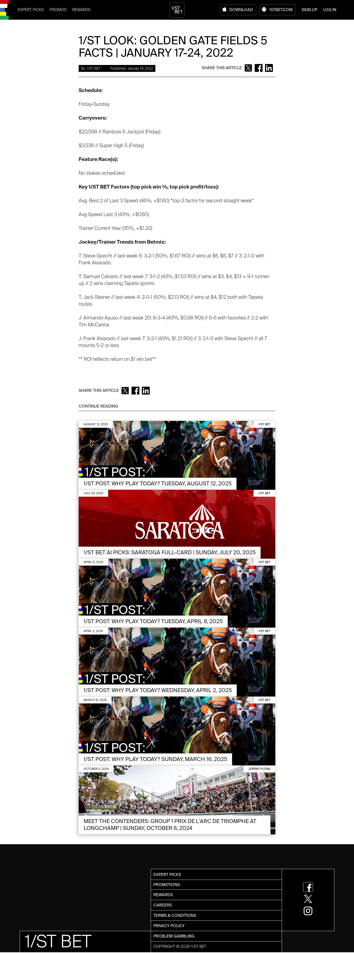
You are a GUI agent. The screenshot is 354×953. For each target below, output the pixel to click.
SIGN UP (309, 9)
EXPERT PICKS (31, 9)
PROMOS (58, 9)
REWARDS (81, 9)
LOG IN (329, 9)
